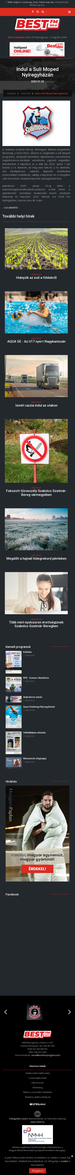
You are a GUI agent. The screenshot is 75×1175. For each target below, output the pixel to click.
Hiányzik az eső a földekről (36, 278)
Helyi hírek (25, 93)
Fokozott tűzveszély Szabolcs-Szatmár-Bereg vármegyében (36, 492)
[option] (37, 1012)
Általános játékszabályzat (37, 1097)
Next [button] (69, 1010)
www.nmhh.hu (38, 1121)
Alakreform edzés (32, 697)
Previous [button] (5, 1010)
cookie (64, 1161)
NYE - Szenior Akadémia (36, 678)
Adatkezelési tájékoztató (37, 1073)
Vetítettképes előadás (34, 732)
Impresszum (38, 1082)
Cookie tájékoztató (37, 1077)
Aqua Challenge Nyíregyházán (39, 706)
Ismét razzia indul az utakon (36, 405)
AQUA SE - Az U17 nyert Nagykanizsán (36, 341)
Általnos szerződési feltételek (37, 1092)
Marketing (37, 1087)
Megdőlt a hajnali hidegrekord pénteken (36, 558)
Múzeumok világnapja (34, 758)
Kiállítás (27, 652)
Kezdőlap (11, 93)
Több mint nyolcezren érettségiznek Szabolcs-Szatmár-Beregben (36, 624)
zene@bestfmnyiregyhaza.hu (45, 1055)
